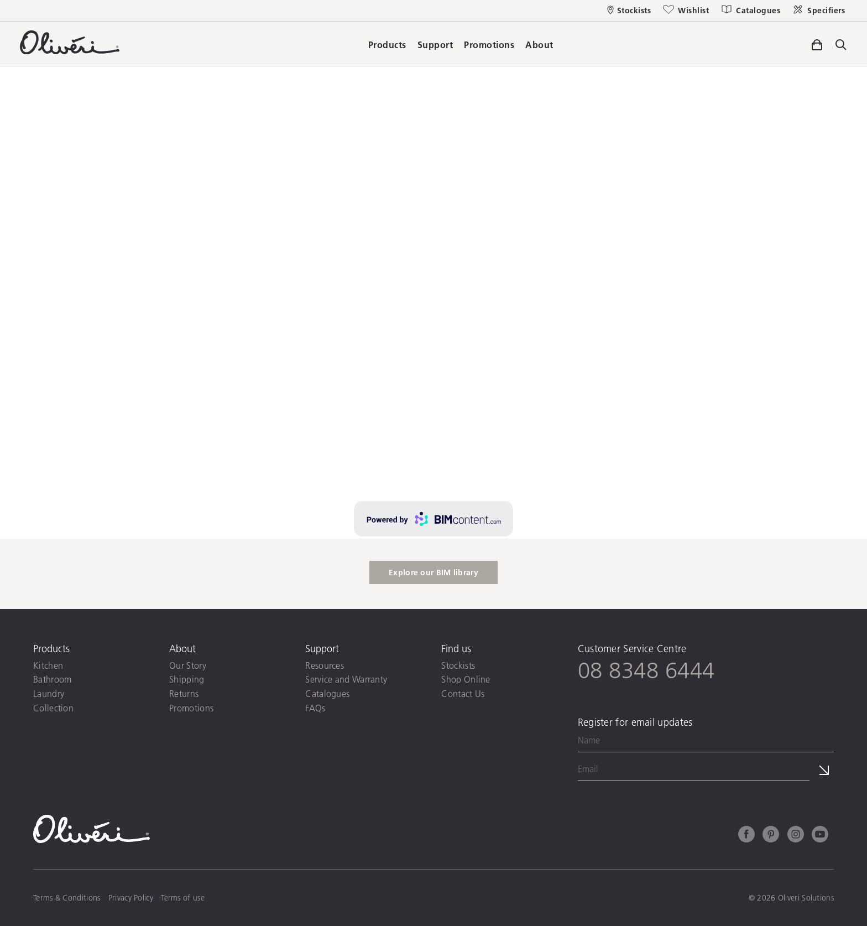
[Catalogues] (750, 10)
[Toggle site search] (841, 45)
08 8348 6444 (646, 670)
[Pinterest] (770, 836)
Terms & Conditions (66, 898)
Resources (324, 665)
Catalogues (327, 693)
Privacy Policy (130, 898)
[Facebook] (746, 836)
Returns (184, 693)
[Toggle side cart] (817, 43)
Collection (53, 708)
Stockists (458, 665)
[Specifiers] (818, 10)
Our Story (187, 665)
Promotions (191, 708)
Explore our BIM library (433, 573)
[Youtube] (820, 836)
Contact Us (462, 693)
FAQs (315, 708)
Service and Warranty (346, 679)
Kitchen (48, 665)
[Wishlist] (685, 10)
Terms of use (183, 898)
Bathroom (52, 679)
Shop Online (465, 679)
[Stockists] (629, 10)
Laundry (48, 693)
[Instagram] (795, 836)
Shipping (186, 679)
